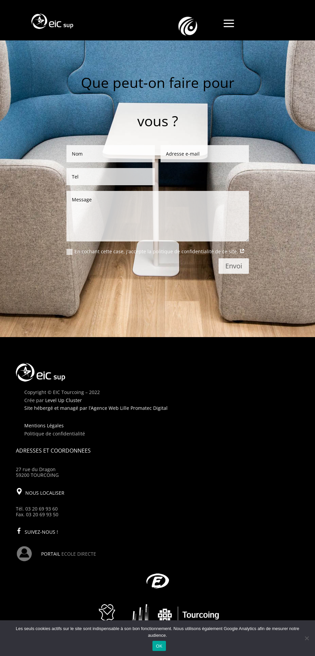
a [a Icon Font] (229, 23)
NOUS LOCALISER (44, 493)
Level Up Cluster (63, 400)
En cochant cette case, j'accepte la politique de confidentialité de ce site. (155, 251)
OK (159, 646)
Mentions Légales (44, 425)
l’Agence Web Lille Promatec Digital (128, 408)
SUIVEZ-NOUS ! (41, 532)
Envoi (233, 265)
